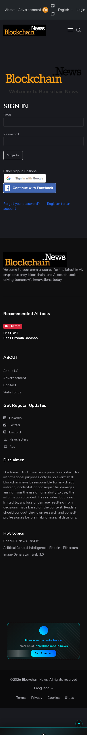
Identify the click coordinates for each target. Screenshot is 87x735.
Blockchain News (35, 680)
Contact (9, 385)
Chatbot (12, 326)
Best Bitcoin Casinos (20, 338)
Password (11, 134)
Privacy (36, 698)
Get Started (43, 653)
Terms (21, 698)
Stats (69, 698)
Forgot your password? (24, 204)
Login (80, 10)
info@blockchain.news (51, 646)
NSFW (34, 541)
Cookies (54, 698)
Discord (12, 432)
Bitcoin (54, 548)
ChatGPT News (15, 541)
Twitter (11, 425)
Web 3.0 (38, 554)
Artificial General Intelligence (25, 548)
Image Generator (16, 554)
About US (10, 371)
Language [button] (42, 688)
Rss (9, 447)
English (64, 10)
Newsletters (15, 439)
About (10, 10)
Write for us (12, 392)
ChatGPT (10, 333)
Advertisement (29, 10)
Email (7, 115)
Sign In (13, 155)
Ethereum (70, 548)
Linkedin (12, 418)
